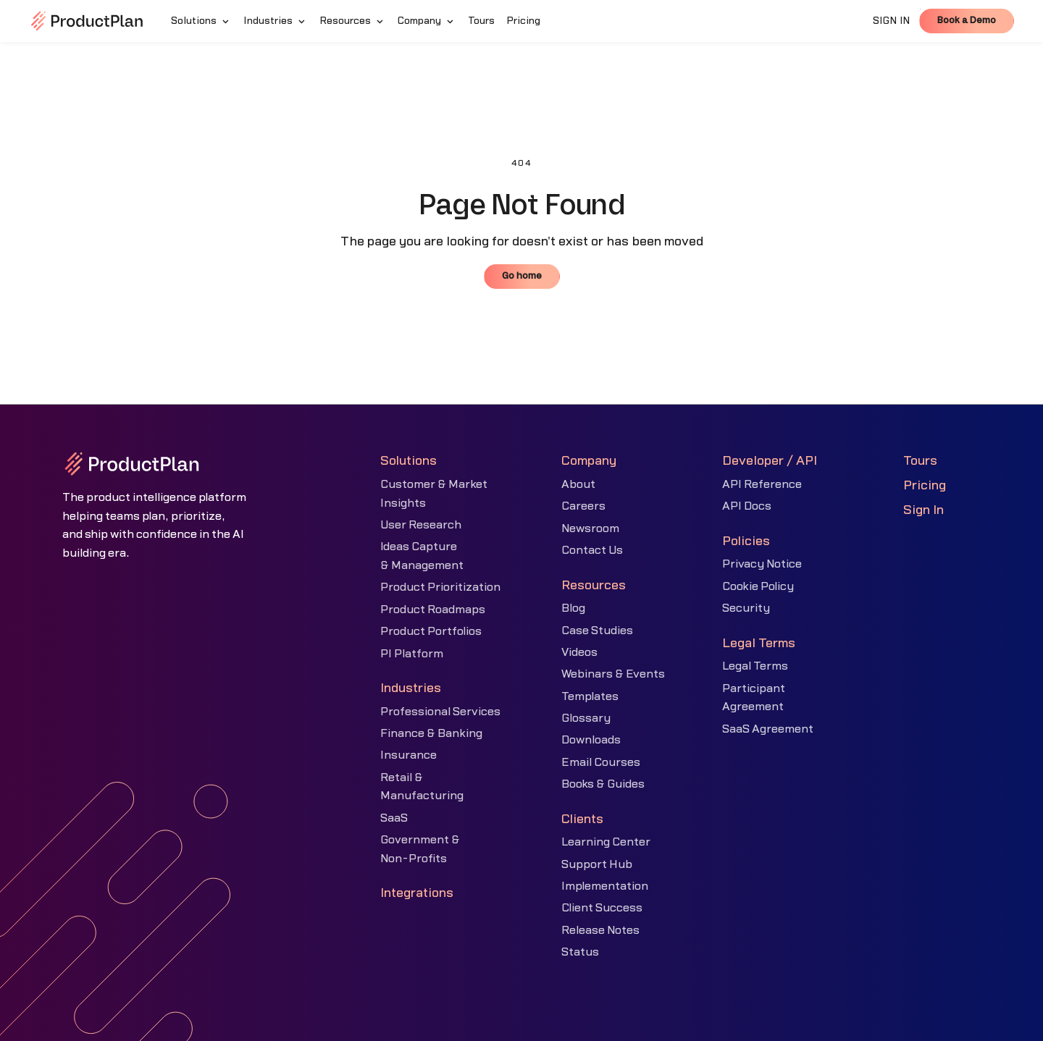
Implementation (604, 886)
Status (580, 952)
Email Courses (600, 762)
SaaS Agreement (767, 729)
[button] (201, 21)
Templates (590, 696)
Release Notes (600, 930)
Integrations (416, 893)
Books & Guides (603, 784)
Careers (583, 506)
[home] (87, 21)
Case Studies (597, 630)
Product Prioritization (440, 587)
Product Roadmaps (432, 609)
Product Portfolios (431, 631)
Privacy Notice (762, 564)
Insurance (408, 755)
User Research (420, 525)
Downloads (591, 740)
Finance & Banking (431, 733)
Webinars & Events (613, 674)
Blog (573, 608)
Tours (920, 461)
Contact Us (592, 550)
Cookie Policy (758, 586)
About (578, 484)
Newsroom (590, 528)
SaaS (394, 818)
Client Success (601, 908)
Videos (579, 652)
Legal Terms (755, 666)
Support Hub (596, 864)
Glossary (586, 718)
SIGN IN (891, 21)
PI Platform (411, 653)
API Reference (762, 484)
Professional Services (440, 711)
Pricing (924, 485)
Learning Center (605, 842)
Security (746, 608)
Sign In (923, 510)
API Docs (746, 506)
